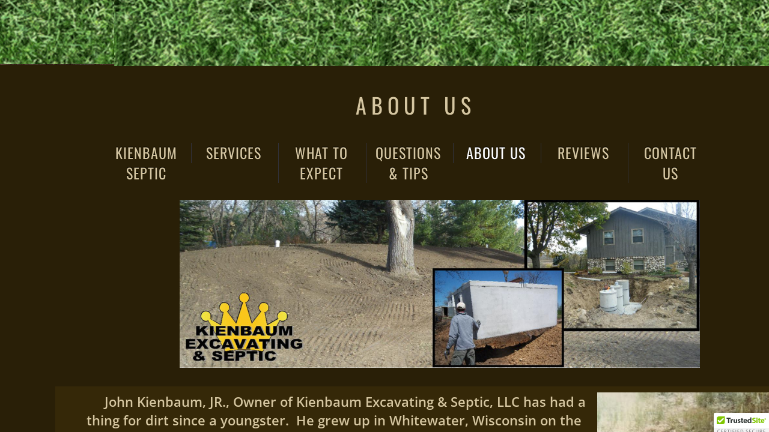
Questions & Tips (408, 163)
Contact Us (670, 163)
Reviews (583, 153)
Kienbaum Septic (146, 163)
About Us (496, 153)
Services (233, 153)
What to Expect (321, 163)
